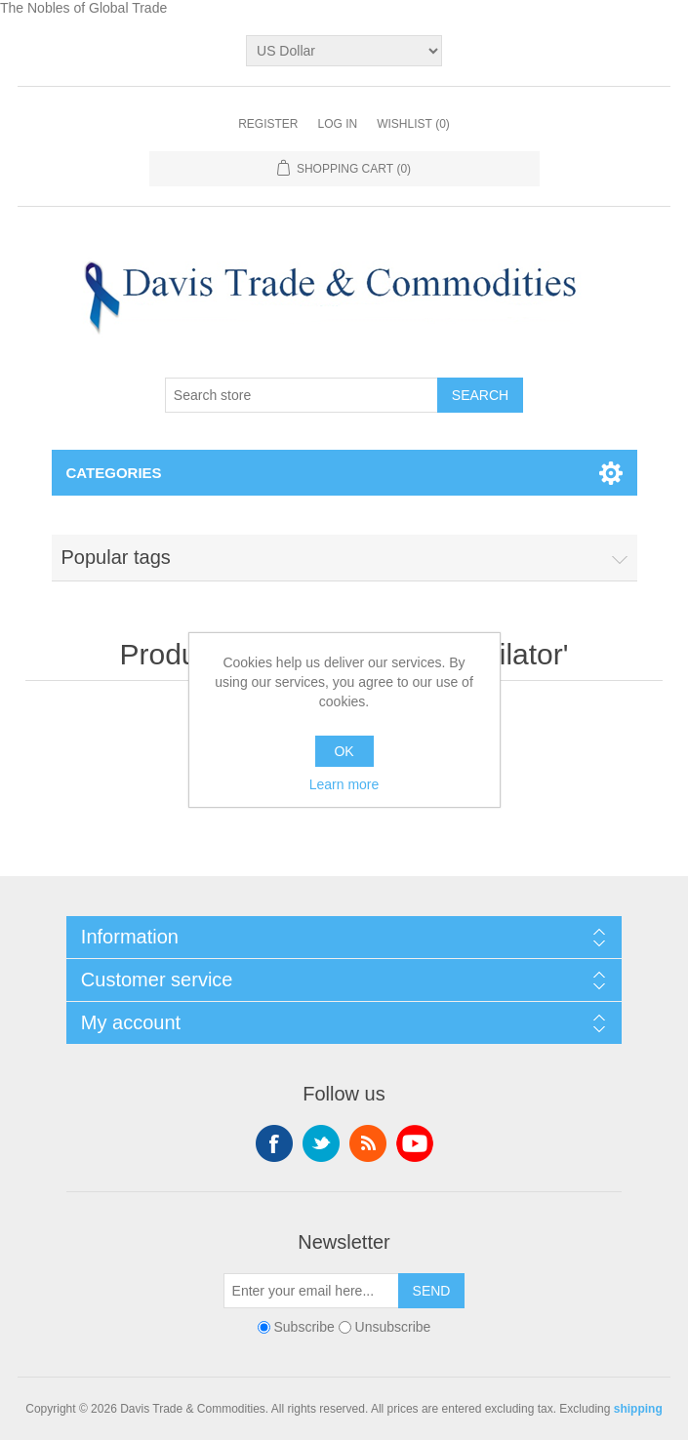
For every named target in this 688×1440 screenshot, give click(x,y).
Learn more (344, 784)
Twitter (321, 1143)
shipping (638, 1409)
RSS (367, 1143)
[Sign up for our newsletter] (311, 1290)
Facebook (274, 1143)
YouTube (414, 1143)
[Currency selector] (344, 50)
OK (343, 751)
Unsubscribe (393, 1327)
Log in (337, 124)
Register (268, 124)
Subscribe (304, 1327)
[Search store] (301, 395)
